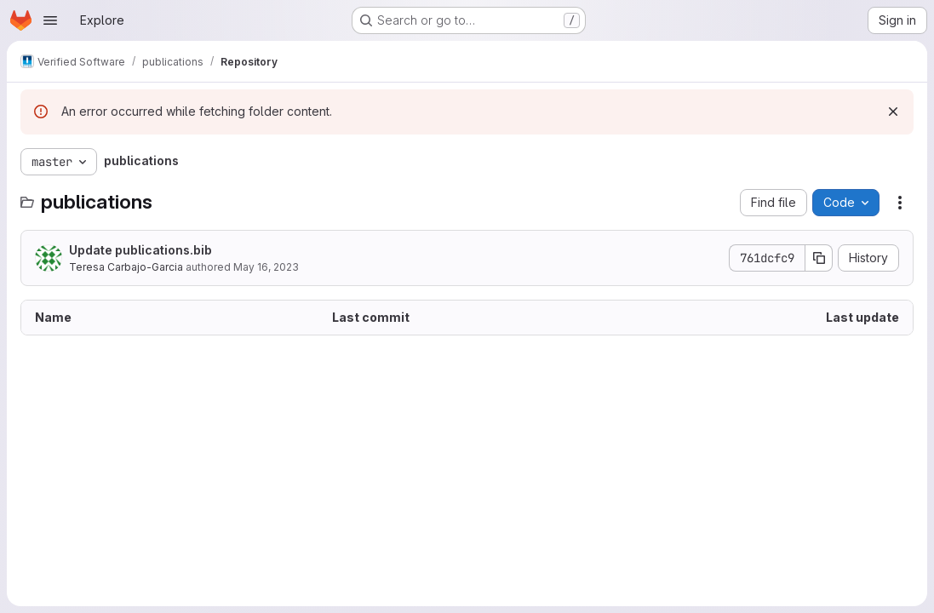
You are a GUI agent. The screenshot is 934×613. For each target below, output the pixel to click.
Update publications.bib (140, 250)
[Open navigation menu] (50, 20)
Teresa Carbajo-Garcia (126, 267)
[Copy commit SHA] (819, 258)
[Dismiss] (893, 111)
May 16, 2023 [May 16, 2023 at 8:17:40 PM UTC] (266, 267)
